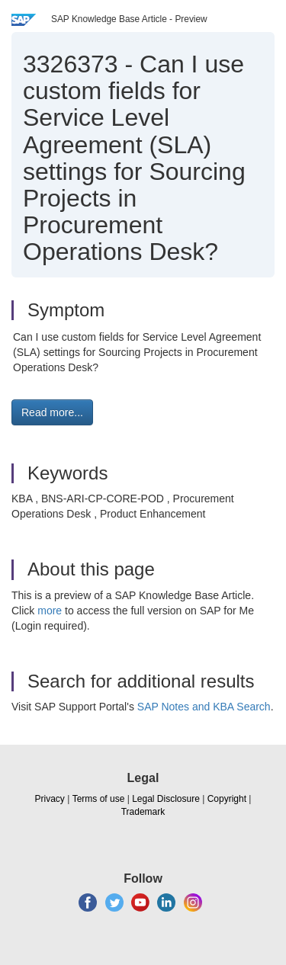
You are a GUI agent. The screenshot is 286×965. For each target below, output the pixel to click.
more (49, 610)
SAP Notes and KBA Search (204, 707)
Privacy (50, 798)
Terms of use (98, 798)
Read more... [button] (52, 412)
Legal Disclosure (166, 798)
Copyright (226, 798)
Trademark (143, 811)
